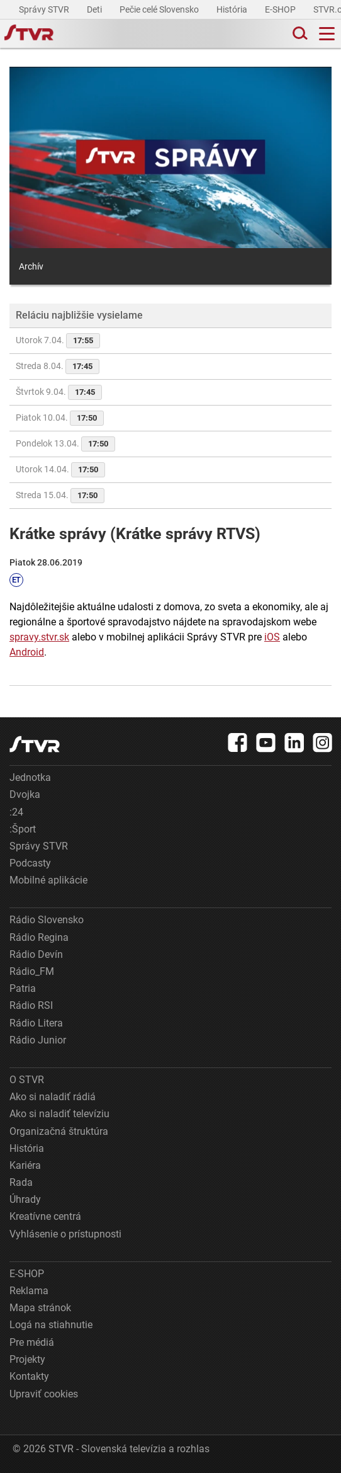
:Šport (22, 829)
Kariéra (25, 1165)
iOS (272, 637)
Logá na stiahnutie (50, 1325)
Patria (22, 988)
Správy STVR (45, 9)
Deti (95, 9)
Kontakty (29, 1376)
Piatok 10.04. (60, 418)
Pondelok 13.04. (65, 444)
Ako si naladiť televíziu (59, 1114)
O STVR (26, 1080)
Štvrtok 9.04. (59, 392)
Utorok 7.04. (58, 340)
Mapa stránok (40, 1308)
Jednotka (30, 777)
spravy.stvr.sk (39, 637)
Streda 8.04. (57, 366)
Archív (31, 266)
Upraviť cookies (43, 1394)
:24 (16, 812)
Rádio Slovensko (46, 920)
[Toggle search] (299, 34)
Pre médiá (31, 1342)
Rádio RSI (31, 1005)
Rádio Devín (36, 954)
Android (26, 652)
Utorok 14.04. (60, 469)
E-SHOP (281, 9)
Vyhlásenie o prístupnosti (65, 1234)
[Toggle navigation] (327, 34)
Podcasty (30, 863)
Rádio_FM (31, 971)
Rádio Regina (39, 937)
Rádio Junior (37, 1040)
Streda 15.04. (60, 495)
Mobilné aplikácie (48, 880)
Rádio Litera (36, 1023)
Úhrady (25, 1199)
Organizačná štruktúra (58, 1131)
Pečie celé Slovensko (160, 9)
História (232, 9)
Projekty (27, 1359)
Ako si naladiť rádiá (52, 1097)
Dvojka (24, 794)
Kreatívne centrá (45, 1216)
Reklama (28, 1291)
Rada (21, 1182)
